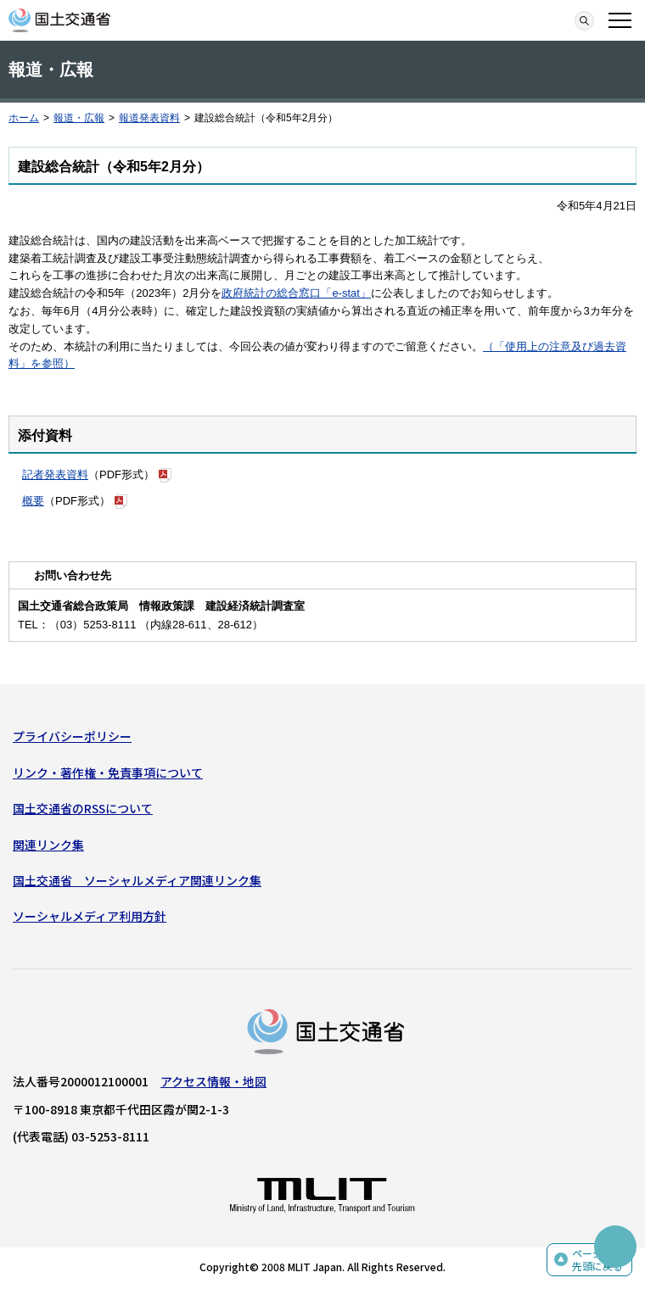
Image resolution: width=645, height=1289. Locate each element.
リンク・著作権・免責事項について (108, 772)
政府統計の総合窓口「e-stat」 (296, 293)
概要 (33, 500)
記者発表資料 (55, 474)
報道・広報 (78, 118)
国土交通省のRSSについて (83, 808)
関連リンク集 (48, 844)
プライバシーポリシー (72, 736)
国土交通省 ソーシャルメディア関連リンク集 (137, 880)
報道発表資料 (149, 118)
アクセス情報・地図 (213, 1081)
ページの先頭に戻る (597, 1260)
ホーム (23, 118)
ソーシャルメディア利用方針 (89, 915)
